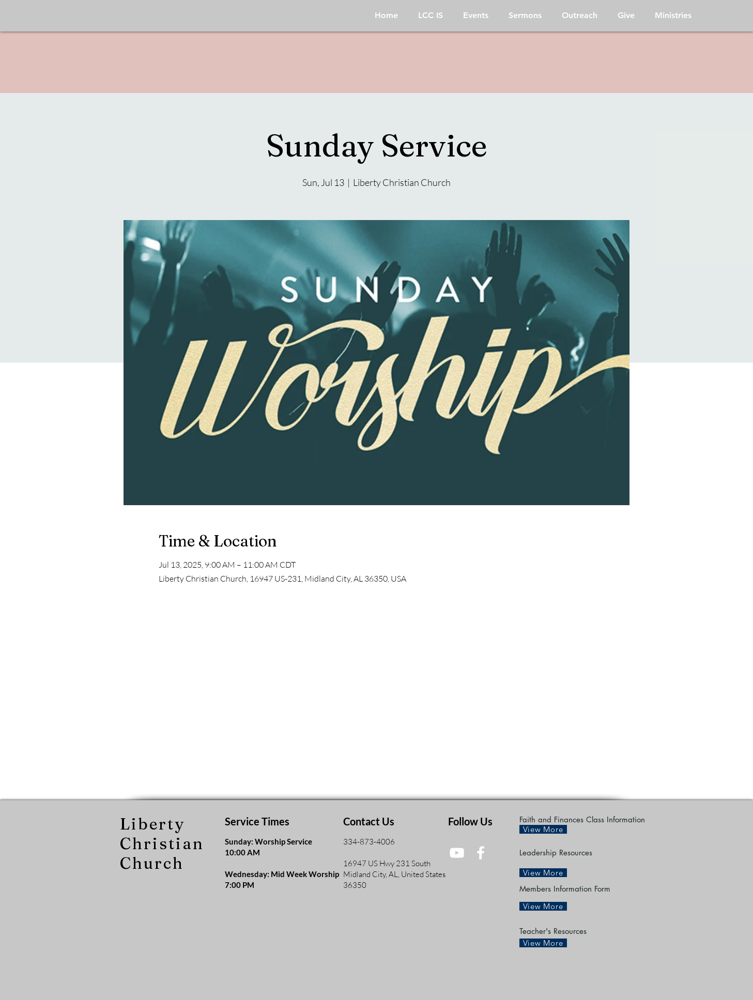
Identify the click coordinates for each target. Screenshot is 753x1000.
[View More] (543, 829)
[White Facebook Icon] (480, 853)
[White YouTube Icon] (457, 853)
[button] (430, 15)
